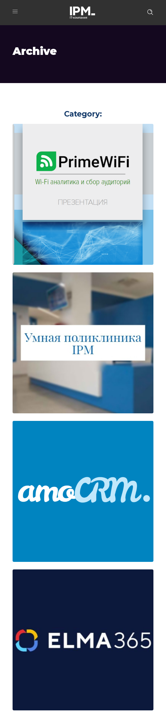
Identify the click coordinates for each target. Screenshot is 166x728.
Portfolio (44, 96)
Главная (21, 96)
